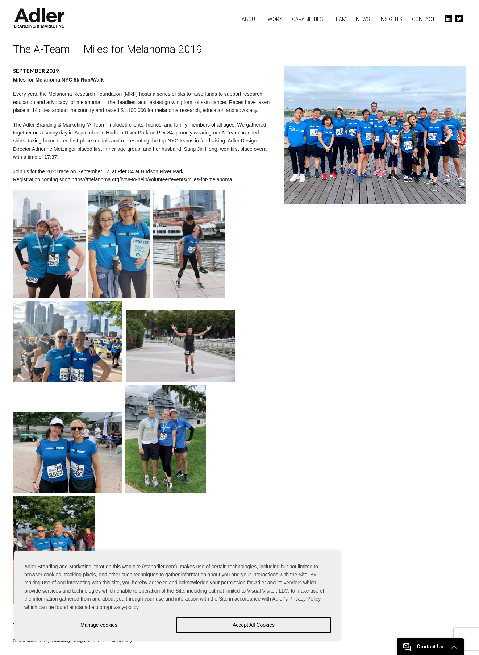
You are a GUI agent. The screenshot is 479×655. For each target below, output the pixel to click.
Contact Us (423, 647)
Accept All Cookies (254, 625)
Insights (391, 19)
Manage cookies (98, 625)
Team (339, 19)
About (250, 19)
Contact (423, 19)
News (363, 19)
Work (275, 19)
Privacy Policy (120, 641)
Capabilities (307, 19)
